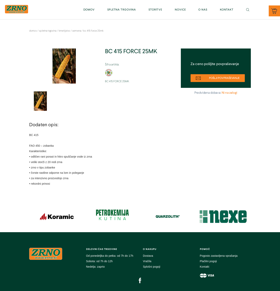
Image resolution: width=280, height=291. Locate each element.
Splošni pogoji (151, 266)
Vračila (147, 261)
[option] (64, 67)
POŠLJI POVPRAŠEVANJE (218, 78)
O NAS (202, 9)
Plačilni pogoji (208, 261)
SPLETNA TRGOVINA (121, 9)
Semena (77, 31)
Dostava (148, 255)
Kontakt (204, 266)
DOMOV (89, 9)
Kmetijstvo (65, 31)
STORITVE (155, 9)
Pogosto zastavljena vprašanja (219, 255)
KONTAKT (227, 9)
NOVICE (180, 9)
